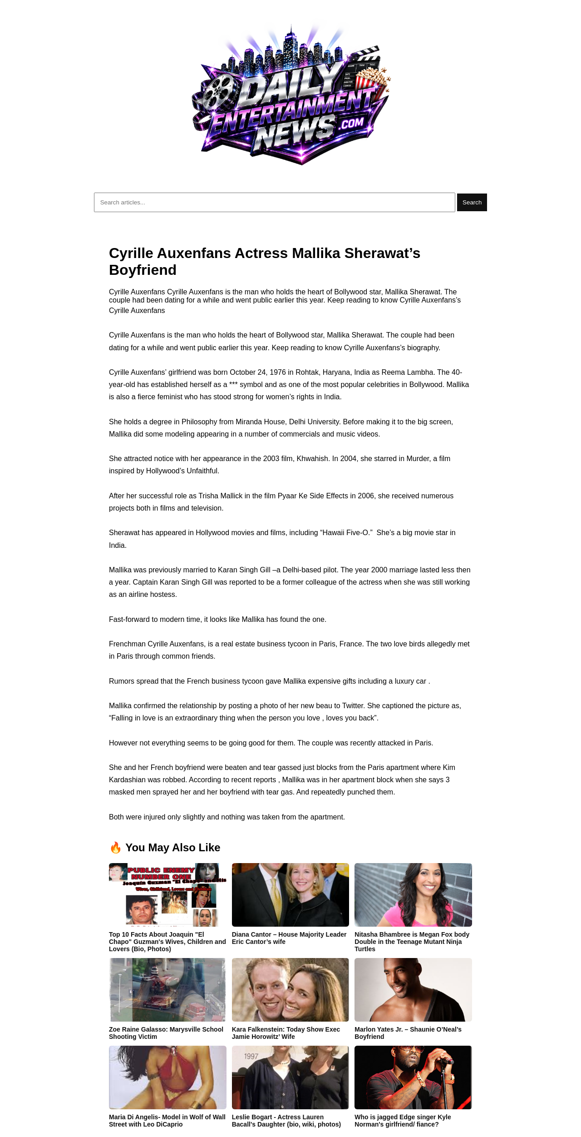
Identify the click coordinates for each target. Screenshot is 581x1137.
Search (472, 202)
